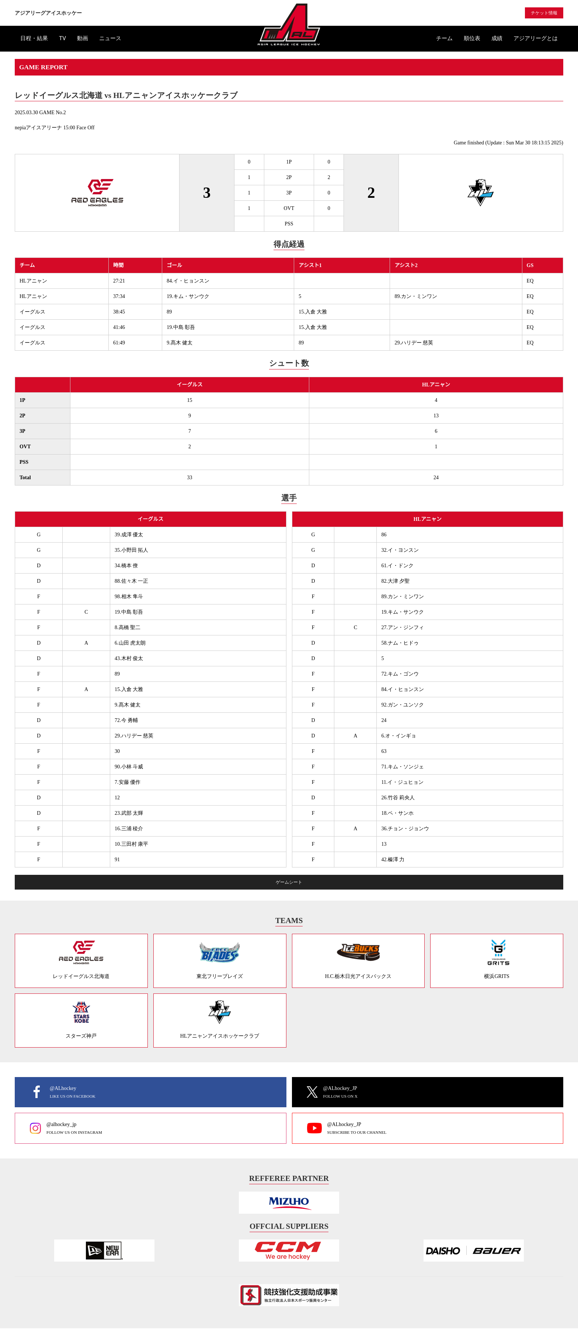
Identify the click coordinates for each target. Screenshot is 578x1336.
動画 (82, 38)
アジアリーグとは (535, 38)
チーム (444, 38)
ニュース (110, 38)
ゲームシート (289, 882)
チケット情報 (544, 12)
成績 (496, 38)
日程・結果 (34, 38)
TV (62, 38)
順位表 (472, 38)
